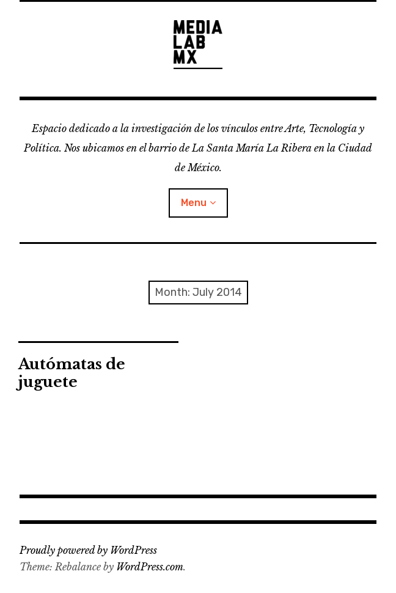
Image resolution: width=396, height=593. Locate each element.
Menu (194, 202)
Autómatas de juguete (71, 373)
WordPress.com (149, 567)
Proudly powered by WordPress (88, 550)
